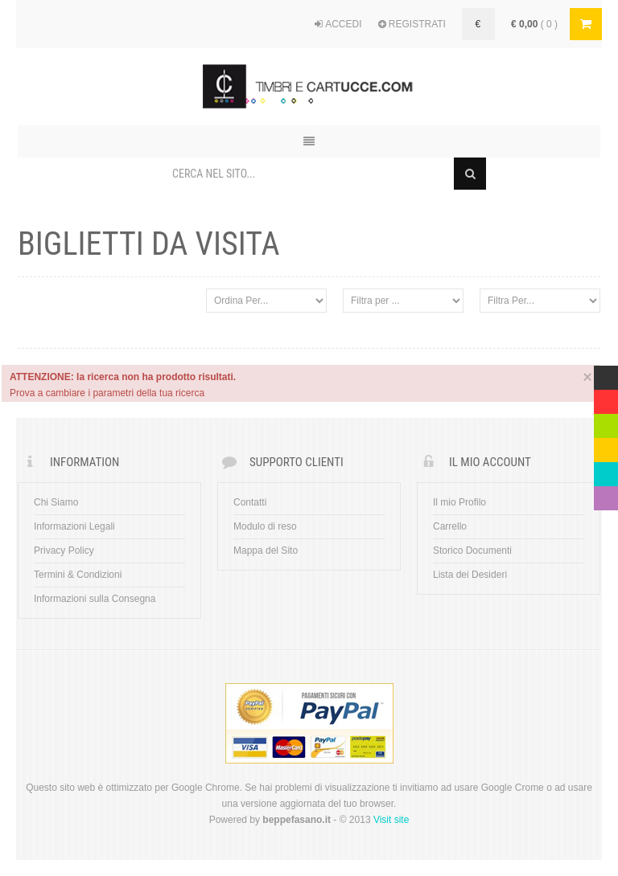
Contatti (249, 502)
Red (603, 397)
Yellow (606, 446)
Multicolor (606, 373)
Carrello (450, 526)
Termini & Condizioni (78, 574)
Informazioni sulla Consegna (94, 598)
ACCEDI (338, 24)
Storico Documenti (472, 550)
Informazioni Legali (74, 526)
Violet (606, 494)
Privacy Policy (64, 550)
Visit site (391, 819)
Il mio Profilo (459, 502)
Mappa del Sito (265, 550)
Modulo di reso (265, 526)
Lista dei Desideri (470, 574)
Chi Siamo (56, 502)
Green (606, 422)
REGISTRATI (412, 24)
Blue (603, 470)
